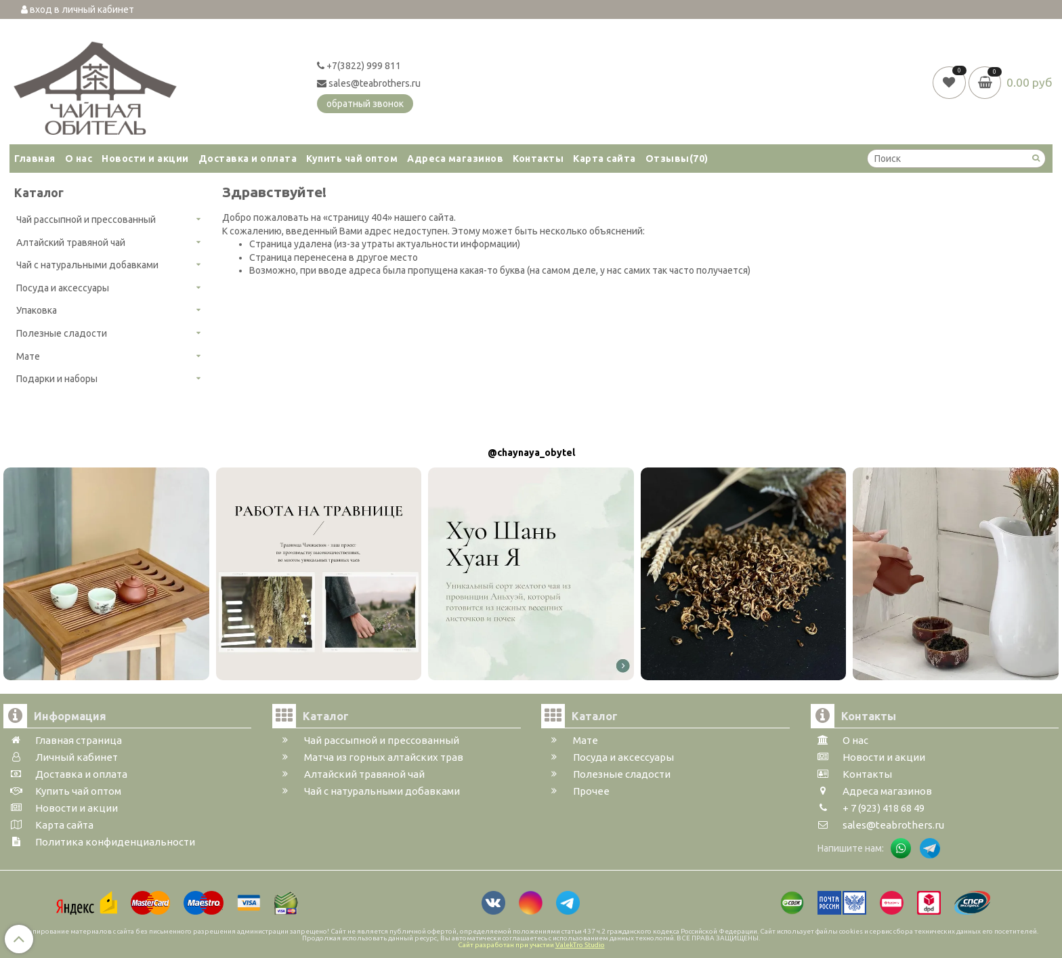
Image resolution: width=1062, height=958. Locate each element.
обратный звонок (365, 103)
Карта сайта (604, 158)
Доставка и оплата (247, 158)
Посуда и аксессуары (62, 288)
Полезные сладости (61, 333)
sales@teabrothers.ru (369, 83)
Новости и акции (145, 158)
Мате (28, 356)
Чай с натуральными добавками (87, 264)
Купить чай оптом (352, 158)
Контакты (538, 158)
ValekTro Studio (580, 945)
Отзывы (676, 158)
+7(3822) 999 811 (359, 65)
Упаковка (36, 310)
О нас (79, 158)
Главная (35, 158)
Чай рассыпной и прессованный (86, 219)
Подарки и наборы (57, 378)
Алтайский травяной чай (70, 242)
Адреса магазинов (455, 158)
